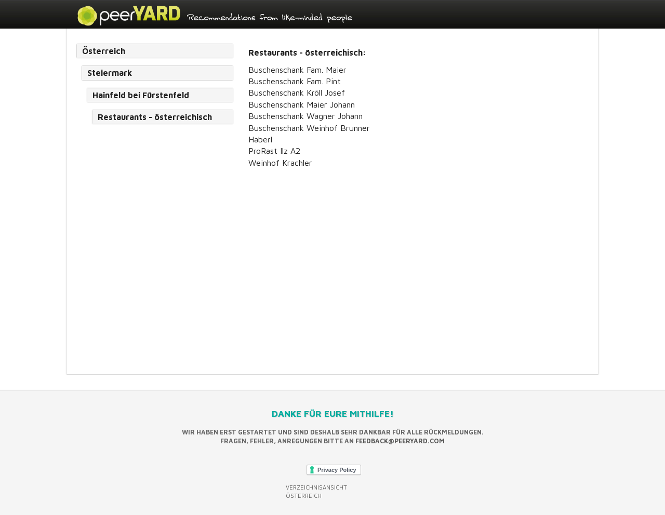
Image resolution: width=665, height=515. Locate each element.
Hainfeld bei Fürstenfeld (140, 95)
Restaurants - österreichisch (155, 117)
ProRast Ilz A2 (274, 150)
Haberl (260, 139)
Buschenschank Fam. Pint (294, 81)
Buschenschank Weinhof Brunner (309, 128)
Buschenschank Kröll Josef (296, 92)
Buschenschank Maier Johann (301, 104)
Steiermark (109, 72)
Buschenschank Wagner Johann (305, 116)
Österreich (103, 51)
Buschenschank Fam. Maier (297, 69)
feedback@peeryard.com (400, 441)
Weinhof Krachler (280, 162)
